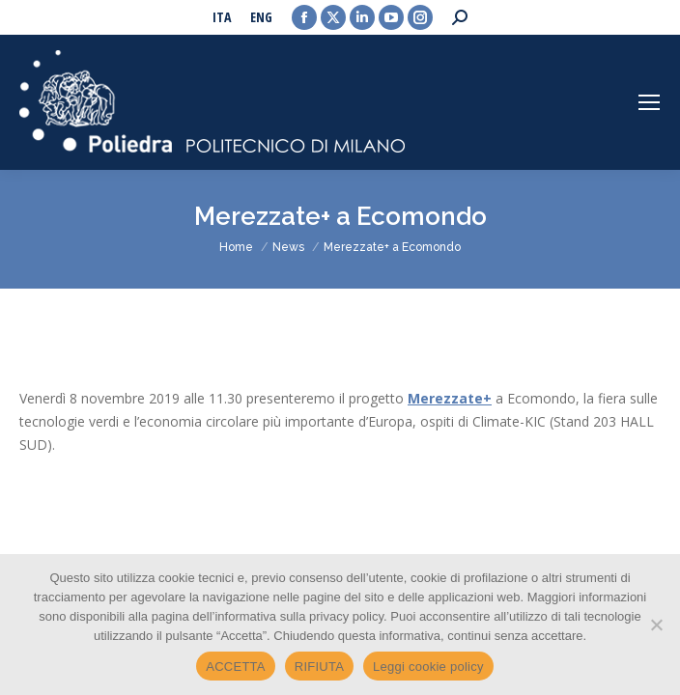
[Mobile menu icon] (649, 102)
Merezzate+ (450, 398)
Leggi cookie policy (428, 666)
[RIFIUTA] (656, 624)
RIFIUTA (319, 666)
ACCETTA (235, 666)
